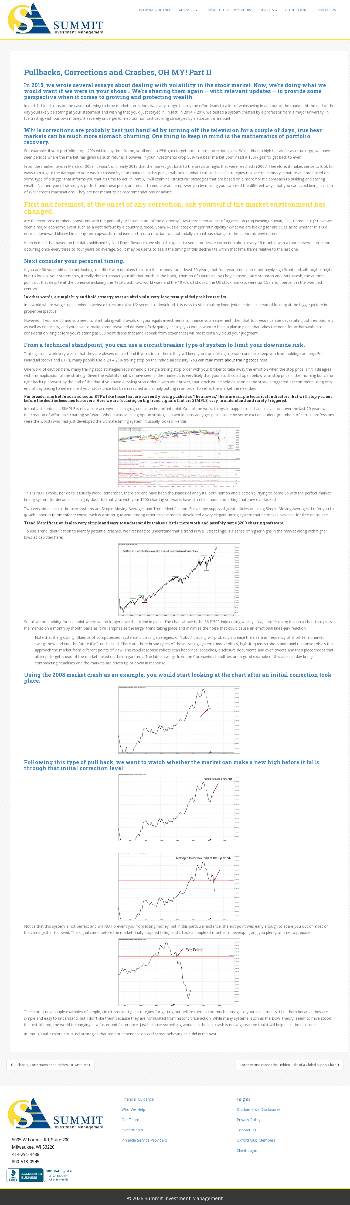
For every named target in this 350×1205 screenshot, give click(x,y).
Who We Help (133, 1109)
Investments (132, 1129)
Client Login (296, 10)
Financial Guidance (154, 10)
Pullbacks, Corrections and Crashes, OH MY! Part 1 (50, 1065)
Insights (268, 10)
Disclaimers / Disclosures (259, 1109)
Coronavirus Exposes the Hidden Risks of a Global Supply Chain (290, 1065)
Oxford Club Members (256, 1140)
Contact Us (325, 10)
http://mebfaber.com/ (67, 514)
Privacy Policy (248, 1119)
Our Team (130, 1119)
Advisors (188, 10)
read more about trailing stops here (236, 360)
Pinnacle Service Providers (228, 10)
